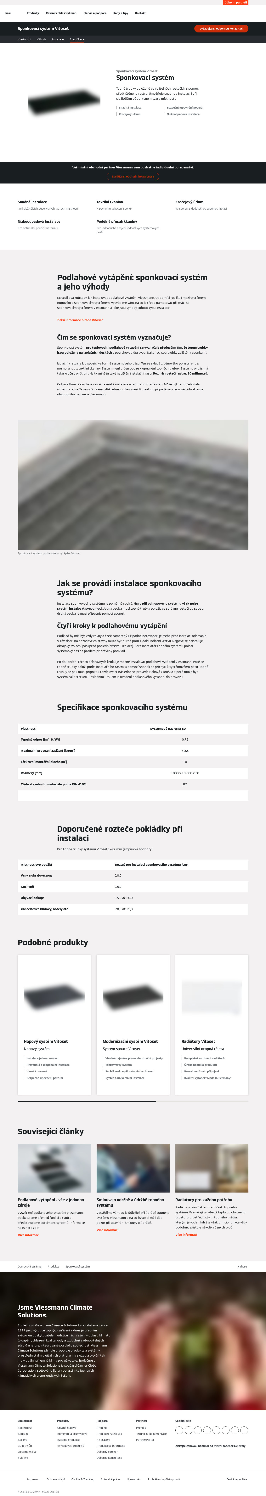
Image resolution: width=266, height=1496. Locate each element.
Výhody (41, 39)
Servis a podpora (95, 13)
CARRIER (54, 1491)
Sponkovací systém (77, 1266)
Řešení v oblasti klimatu (61, 13)
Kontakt (140, 13)
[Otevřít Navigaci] (7, 13)
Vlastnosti (24, 39)
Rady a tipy (120, 13)
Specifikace (77, 39)
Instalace (58, 39)
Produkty (33, 13)
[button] (243, 1266)
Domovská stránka (30, 1266)
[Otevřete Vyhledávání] (246, 13)
